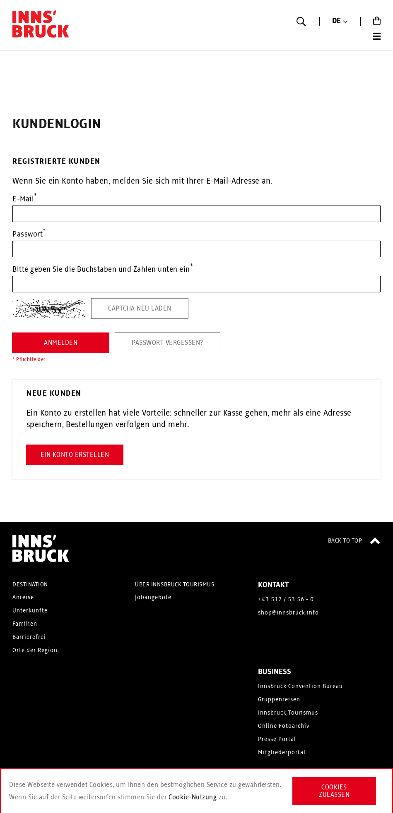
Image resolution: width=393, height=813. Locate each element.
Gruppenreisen (279, 699)
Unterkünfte (30, 610)
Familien (24, 624)
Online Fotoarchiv (283, 726)
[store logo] (41, 26)
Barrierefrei (29, 637)
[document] (196, 791)
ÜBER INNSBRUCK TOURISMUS (174, 584)
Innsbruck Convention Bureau (300, 686)
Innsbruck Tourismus (288, 713)
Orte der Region (35, 650)
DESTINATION (30, 584)
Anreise (23, 597)
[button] (339, 21)
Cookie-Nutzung (193, 797)
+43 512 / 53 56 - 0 (286, 599)
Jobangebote (153, 597)
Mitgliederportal (282, 752)
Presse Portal (277, 739)
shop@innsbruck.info (288, 613)
